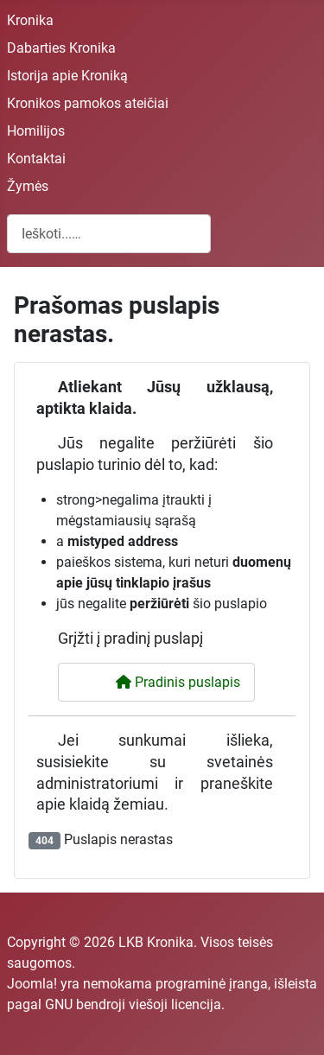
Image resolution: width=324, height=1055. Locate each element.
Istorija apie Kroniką (67, 75)
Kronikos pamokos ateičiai (87, 103)
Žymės (27, 186)
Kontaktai (36, 158)
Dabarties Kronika (61, 48)
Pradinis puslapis (167, 682)
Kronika (30, 20)
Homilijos (36, 131)
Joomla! (32, 984)
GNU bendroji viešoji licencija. (135, 1004)
